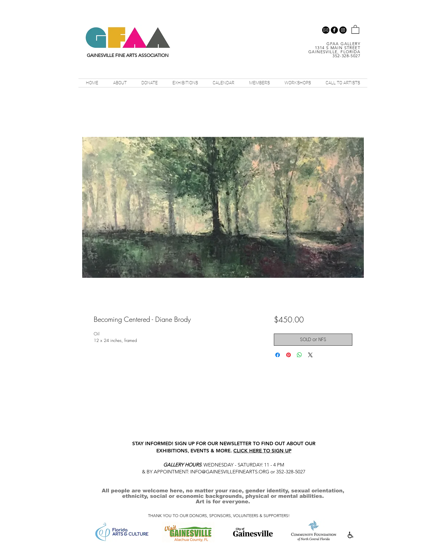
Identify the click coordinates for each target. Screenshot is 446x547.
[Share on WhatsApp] (299, 354)
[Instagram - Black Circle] (343, 30)
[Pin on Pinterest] (288, 354)
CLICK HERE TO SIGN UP (262, 451)
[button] (355, 29)
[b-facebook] (334, 30)
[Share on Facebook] (277, 354)
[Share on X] (310, 354)
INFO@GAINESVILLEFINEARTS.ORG (229, 472)
